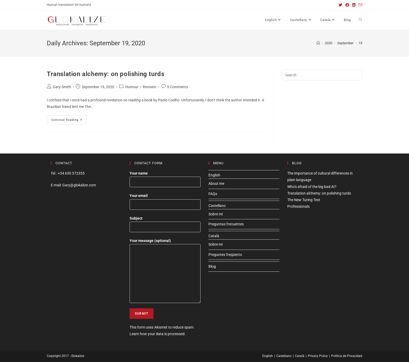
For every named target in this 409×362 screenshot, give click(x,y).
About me (216, 183)
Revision (149, 87)
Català (213, 236)
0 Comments (177, 87)
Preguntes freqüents (225, 254)
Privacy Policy (318, 356)
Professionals (298, 206)
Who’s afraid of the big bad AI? (311, 187)
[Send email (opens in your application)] (359, 5)
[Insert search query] (322, 75)
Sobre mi (215, 244)
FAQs (212, 194)
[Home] (318, 43)
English (214, 175)
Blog (212, 266)
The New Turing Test (303, 200)
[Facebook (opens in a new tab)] (347, 5)
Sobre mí (215, 214)
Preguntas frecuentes (226, 224)
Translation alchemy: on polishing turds (105, 74)
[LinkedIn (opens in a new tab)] (354, 5)
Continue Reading (69, 121)
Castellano (217, 206)
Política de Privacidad (346, 356)
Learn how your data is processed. (158, 334)
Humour (132, 87)
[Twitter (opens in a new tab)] (340, 5)
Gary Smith (62, 87)
